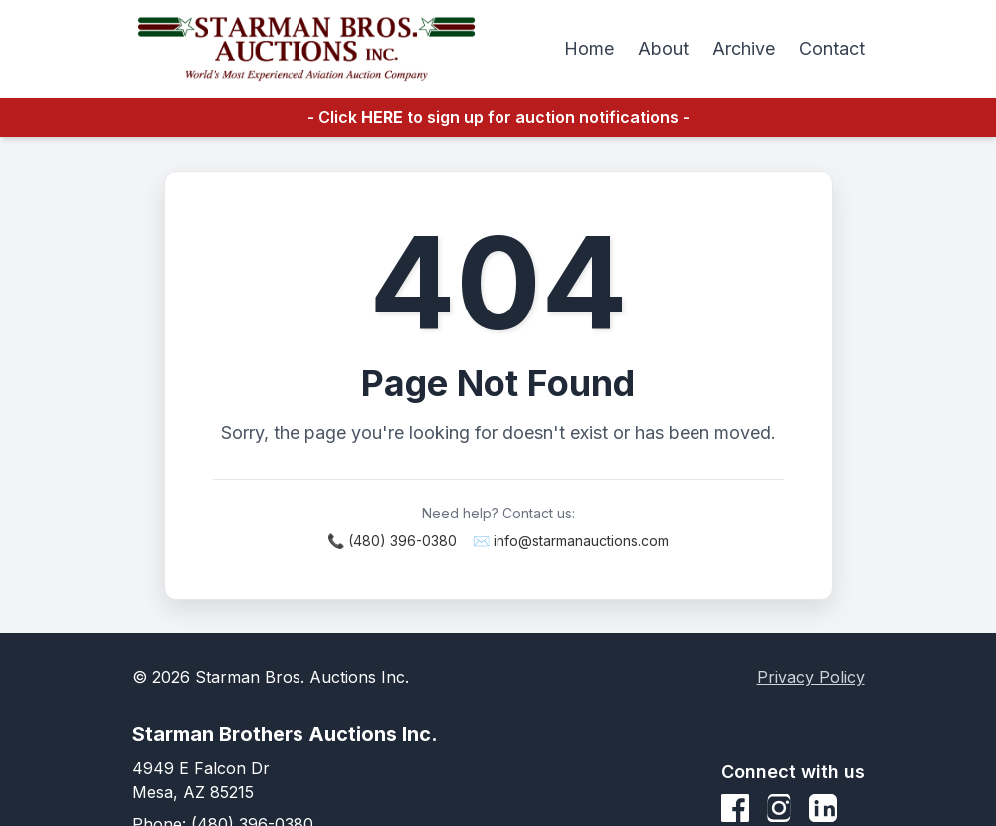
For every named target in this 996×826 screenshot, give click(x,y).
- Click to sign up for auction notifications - (498, 117)
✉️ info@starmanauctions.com (571, 540)
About (663, 48)
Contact (832, 48)
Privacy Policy (811, 677)
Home (589, 48)
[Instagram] (779, 808)
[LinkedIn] (823, 808)
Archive (743, 48)
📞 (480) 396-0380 (392, 540)
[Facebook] (735, 808)
